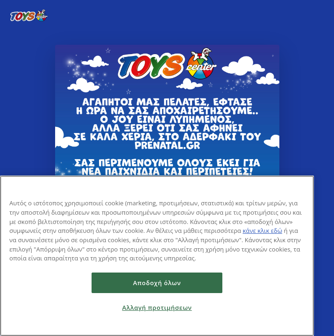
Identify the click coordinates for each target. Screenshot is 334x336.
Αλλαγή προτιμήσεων (157, 307)
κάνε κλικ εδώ (262, 230)
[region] (157, 255)
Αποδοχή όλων (157, 283)
